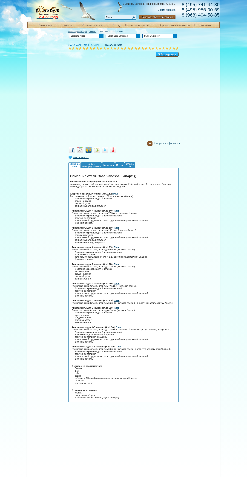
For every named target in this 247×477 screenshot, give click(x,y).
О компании (45, 25)
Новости (67, 25)
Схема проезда (166, 10)
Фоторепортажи (140, 25)
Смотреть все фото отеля (163, 144)
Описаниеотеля (74, 165)
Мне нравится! (81, 157)
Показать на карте (112, 45)
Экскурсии (108, 165)
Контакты (205, 25)
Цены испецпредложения (91, 165)
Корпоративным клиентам (174, 25)
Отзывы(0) (130, 165)
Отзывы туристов (92, 25)
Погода (117, 25)
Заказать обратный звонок (157, 17)
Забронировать (167, 54)
